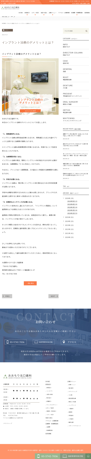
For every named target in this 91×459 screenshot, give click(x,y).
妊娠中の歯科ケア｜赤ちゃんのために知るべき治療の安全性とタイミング (75, 174)
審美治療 (71, 422)
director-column (76, 53)
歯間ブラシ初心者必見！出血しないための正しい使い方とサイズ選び (75, 135)
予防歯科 (71, 415)
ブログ (9, 23)
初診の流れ (49, 418)
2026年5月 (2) (72, 201)
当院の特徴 (50, 394)
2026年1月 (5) (72, 213)
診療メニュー (72, 384)
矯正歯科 (71, 388)
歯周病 (70, 412)
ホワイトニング (73, 391)
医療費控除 (50, 430)
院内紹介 (49, 398)
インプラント (72, 405)
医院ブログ (15, 23)
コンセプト (50, 391)
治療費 (48, 427)
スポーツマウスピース (75, 425)
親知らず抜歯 (72, 401)
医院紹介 (49, 387)
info (6, 30)
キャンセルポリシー (52, 405)
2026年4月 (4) (72, 204)
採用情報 (48, 434)
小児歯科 (71, 419)
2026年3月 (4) (72, 207)
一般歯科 (71, 408)
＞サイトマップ (7, 423)
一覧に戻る (30, 283)
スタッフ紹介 (50, 414)
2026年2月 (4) (72, 210)
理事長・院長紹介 (51, 411)
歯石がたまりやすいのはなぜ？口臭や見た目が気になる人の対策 (75, 145)
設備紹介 (49, 401)
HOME (4, 23)
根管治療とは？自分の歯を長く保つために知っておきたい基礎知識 (75, 164)
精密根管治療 (72, 398)
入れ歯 (70, 395)
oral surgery (76, 102)
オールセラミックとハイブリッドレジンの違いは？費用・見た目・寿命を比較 (75, 154)
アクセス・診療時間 (52, 421)
